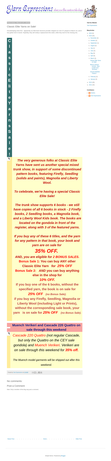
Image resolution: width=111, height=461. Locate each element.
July (92, 48)
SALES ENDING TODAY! (95, 72)
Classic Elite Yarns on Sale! (95, 61)
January (93, 79)
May (92, 53)
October (93, 40)
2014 (90, 36)
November (94, 38)
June (92, 50)
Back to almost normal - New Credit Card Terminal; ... (95, 67)
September (94, 43)
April (92, 55)
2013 (90, 82)
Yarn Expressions (92, 25)
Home (45, 439)
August (93, 45)
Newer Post (10, 439)
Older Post (79, 439)
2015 (90, 33)
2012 (90, 85)
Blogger (63, 456)
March (93, 58)
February (93, 76)
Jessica (93, 93)
